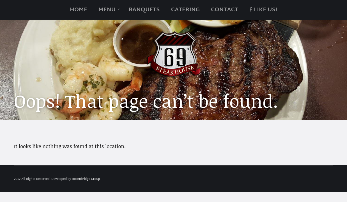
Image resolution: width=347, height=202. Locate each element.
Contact (224, 10)
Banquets (144, 10)
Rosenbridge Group (86, 179)
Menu (107, 10)
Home (78, 10)
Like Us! (263, 10)
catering (185, 10)
